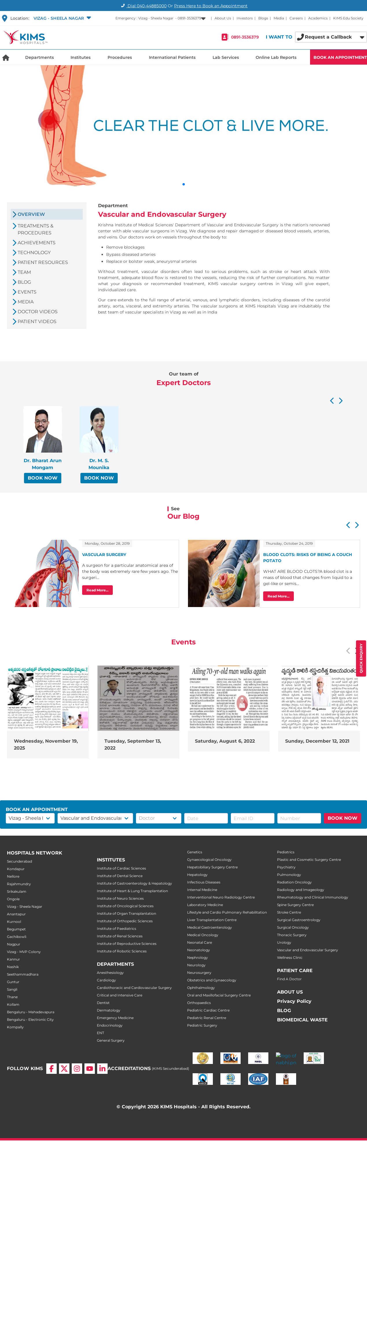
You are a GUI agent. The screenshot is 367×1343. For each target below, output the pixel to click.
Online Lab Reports (276, 57)
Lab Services (226, 57)
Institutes (81, 57)
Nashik (13, 967)
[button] (61, 18)
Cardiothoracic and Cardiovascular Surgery (134, 987)
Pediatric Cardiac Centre (208, 1010)
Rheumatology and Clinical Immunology (312, 897)
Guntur (13, 982)
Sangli (12, 989)
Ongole (13, 899)
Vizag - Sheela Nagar (24, 906)
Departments (39, 57)
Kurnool (14, 921)
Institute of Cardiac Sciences (121, 868)
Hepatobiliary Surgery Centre (212, 867)
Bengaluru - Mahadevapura (30, 1012)
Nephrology (197, 957)
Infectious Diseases (203, 882)
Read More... (97, 590)
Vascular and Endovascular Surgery (307, 950)
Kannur (13, 959)
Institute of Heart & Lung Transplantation (132, 891)
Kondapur (16, 869)
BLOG (284, 1010)
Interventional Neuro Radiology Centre (221, 897)
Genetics (194, 852)
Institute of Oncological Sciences (125, 906)
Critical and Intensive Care (119, 995)
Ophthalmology (201, 987)
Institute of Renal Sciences (120, 936)
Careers (296, 18)
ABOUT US (290, 992)
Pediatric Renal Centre (206, 1018)
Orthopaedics (199, 1003)
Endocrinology (110, 1025)
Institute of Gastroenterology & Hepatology (134, 883)
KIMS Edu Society (348, 18)
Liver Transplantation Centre (212, 920)
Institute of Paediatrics (116, 928)
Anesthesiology (110, 972)
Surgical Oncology (293, 927)
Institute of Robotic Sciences (122, 951)
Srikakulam (16, 891)
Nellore (13, 876)
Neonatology (198, 950)
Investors (245, 18)
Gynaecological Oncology (209, 859)
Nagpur (13, 944)
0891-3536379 (245, 37)
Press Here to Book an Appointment (211, 5)
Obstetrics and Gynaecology (211, 980)
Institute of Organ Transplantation (126, 913)
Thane (12, 997)
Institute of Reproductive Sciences (126, 943)
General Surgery (111, 1040)
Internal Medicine (202, 890)
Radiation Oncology (294, 882)
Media (279, 18)
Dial (143, 5)
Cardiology (106, 980)
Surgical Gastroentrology (298, 920)
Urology (284, 942)
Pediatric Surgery (202, 1025)
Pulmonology (289, 874)
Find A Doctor (289, 979)
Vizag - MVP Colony (24, 952)
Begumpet (16, 929)
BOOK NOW (43, 478)
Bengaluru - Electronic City (30, 1019)
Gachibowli (16, 936)
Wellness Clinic (290, 957)
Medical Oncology (202, 935)
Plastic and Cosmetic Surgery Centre (309, 859)
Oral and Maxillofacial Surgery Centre (219, 995)
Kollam (13, 1004)
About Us (223, 18)
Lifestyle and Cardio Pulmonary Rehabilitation (227, 912)
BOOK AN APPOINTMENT (340, 57)
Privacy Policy (294, 1001)
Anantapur (16, 914)
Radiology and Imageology (300, 890)
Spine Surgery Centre (295, 905)
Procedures (120, 57)
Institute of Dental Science (120, 876)
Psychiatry (286, 867)
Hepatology (197, 874)
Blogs (263, 18)
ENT (100, 1033)
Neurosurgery (199, 972)
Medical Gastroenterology (209, 927)
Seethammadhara (22, 974)
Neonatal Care (199, 942)
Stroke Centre (289, 912)
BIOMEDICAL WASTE (302, 1020)
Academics (318, 18)
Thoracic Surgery (292, 935)
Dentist (103, 1003)
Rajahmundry (19, 884)
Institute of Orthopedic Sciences (125, 921)
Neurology (196, 965)
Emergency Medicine (115, 1018)
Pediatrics (285, 852)
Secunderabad (19, 861)
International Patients (172, 57)
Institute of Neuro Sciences (120, 898)
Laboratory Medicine (205, 905)
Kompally (15, 1027)
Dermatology (108, 1010)
